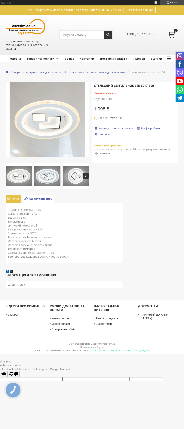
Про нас (68, 58)
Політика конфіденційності (137, 350)
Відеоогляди (104, 324)
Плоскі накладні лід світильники (104, 72)
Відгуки (156, 58)
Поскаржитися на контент (105, 350)
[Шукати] (108, 35)
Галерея (139, 58)
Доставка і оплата (113, 58)
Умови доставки (62, 318)
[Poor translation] (14, 374)
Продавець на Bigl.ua (92, 347)
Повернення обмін (63, 329)
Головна (14, 58)
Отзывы (13, 314)
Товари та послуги (40, 58)
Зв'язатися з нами (140, 10)
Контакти (87, 58)
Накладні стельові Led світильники (60, 72)
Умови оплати (61, 324)
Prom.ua (110, 343)
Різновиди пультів (107, 318)
